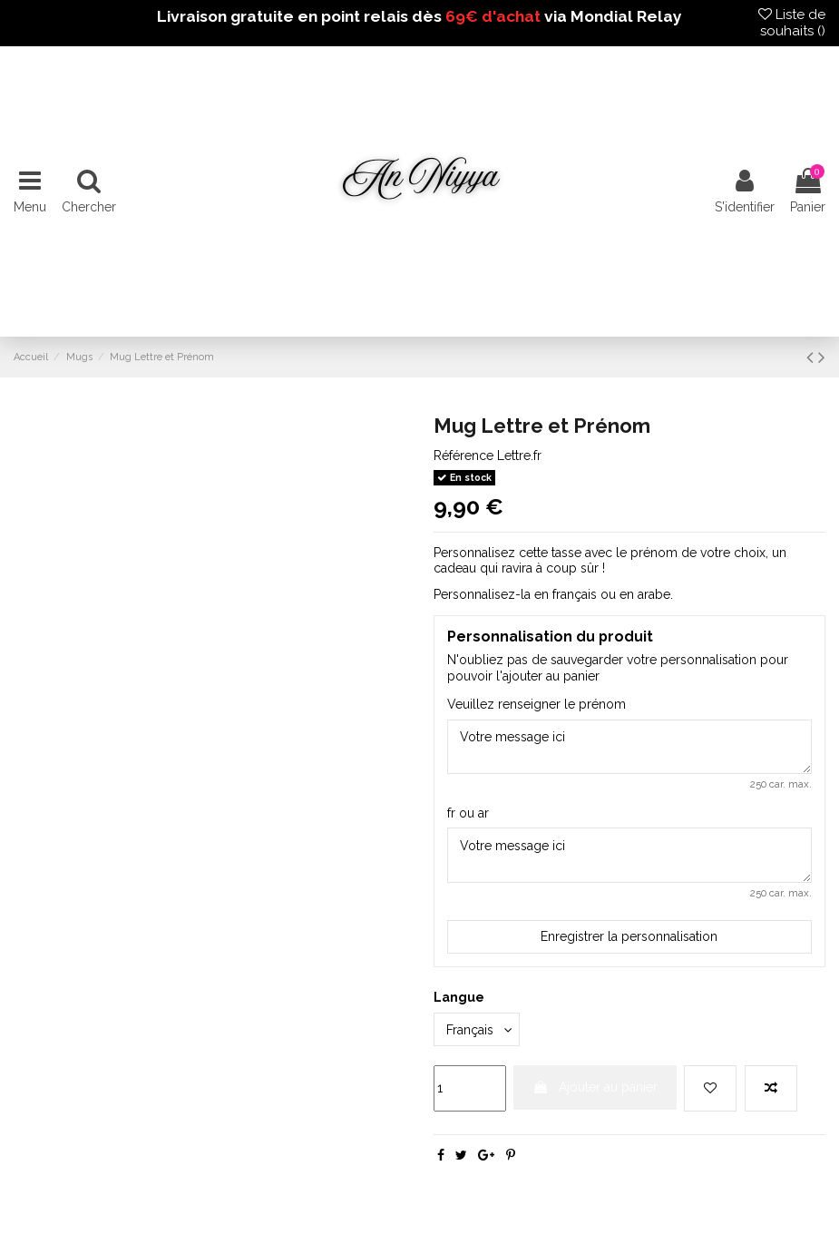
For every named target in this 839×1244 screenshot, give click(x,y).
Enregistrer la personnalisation (629, 936)
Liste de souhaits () (791, 22)
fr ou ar (468, 813)
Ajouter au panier (595, 1087)
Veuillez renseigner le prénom (536, 704)
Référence (463, 455)
